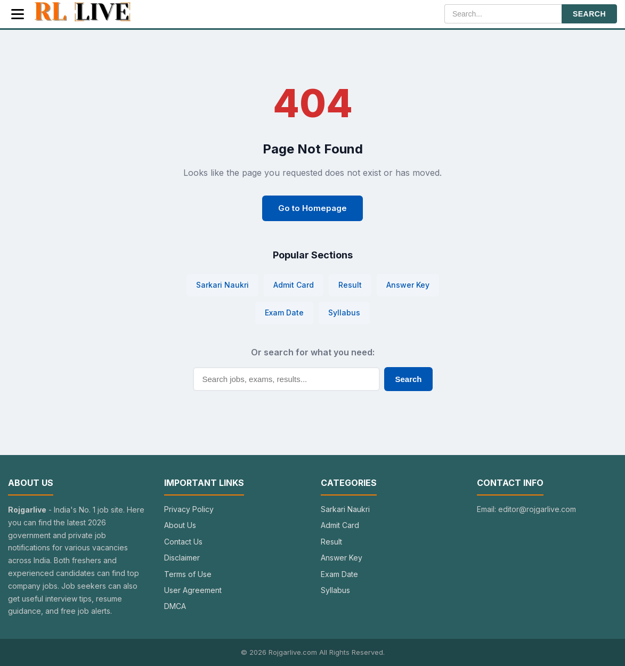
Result (350, 284)
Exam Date (284, 312)
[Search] (503, 13)
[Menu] (17, 14)
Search (408, 379)
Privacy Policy (189, 509)
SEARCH (589, 14)
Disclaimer (182, 557)
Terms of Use (188, 574)
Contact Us (183, 541)
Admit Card (293, 284)
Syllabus (344, 312)
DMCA (175, 606)
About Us (180, 525)
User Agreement (193, 590)
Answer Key (407, 284)
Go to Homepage (312, 208)
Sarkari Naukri (222, 284)
